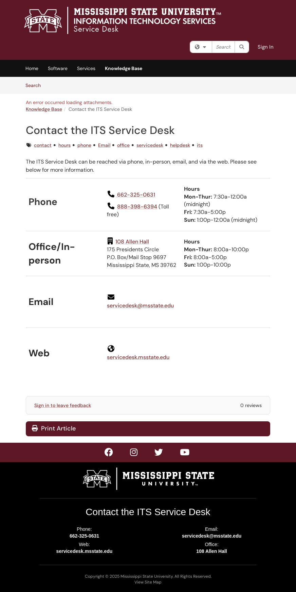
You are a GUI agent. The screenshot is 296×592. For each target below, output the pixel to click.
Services (86, 68)
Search (35, 85)
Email (104, 145)
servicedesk (149, 145)
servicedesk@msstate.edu (140, 305)
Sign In (266, 47)
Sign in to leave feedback (62, 405)
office (123, 145)
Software (58, 68)
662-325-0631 (84, 536)
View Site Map (148, 582)
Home (31, 68)
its (200, 145)
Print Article (54, 428)
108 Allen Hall (211, 551)
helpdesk (180, 145)
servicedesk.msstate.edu (84, 551)
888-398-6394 (137, 206)
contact (43, 145)
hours (64, 145)
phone (84, 145)
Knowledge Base (123, 68)
